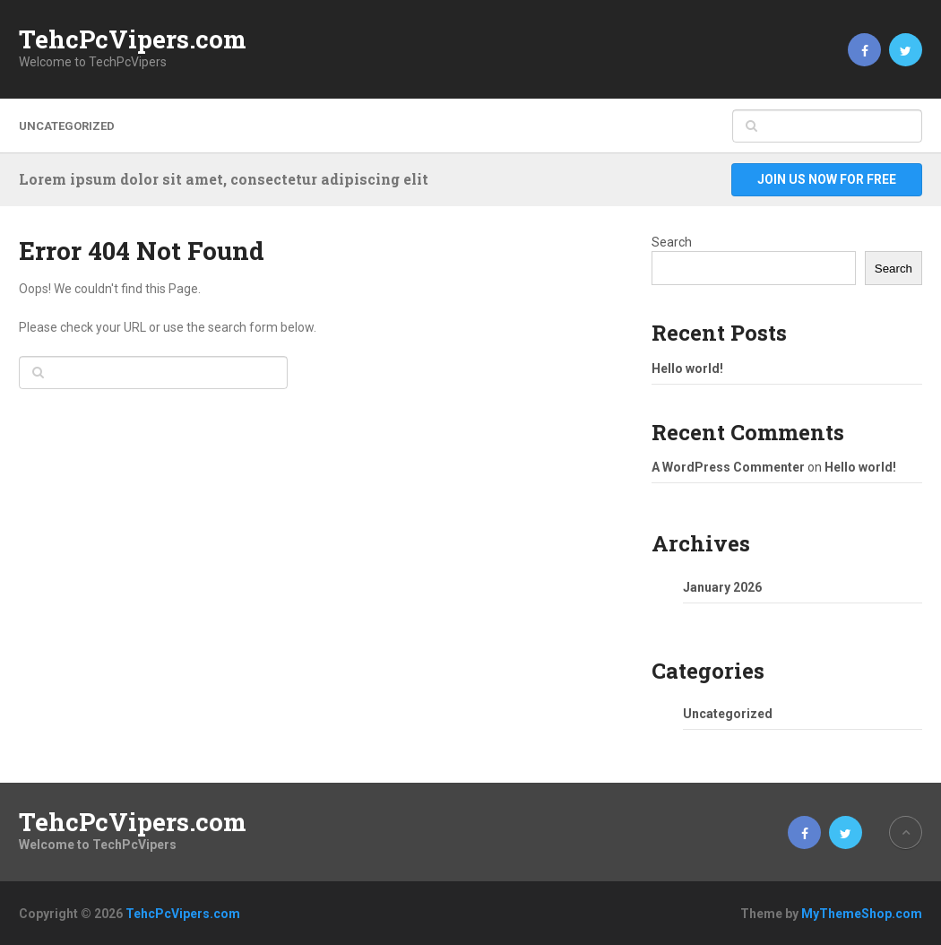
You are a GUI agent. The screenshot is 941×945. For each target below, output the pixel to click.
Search (672, 242)
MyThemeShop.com (861, 913)
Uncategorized (67, 126)
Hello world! (687, 368)
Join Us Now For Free (826, 179)
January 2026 (722, 587)
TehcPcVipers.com (132, 39)
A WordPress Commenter (728, 467)
